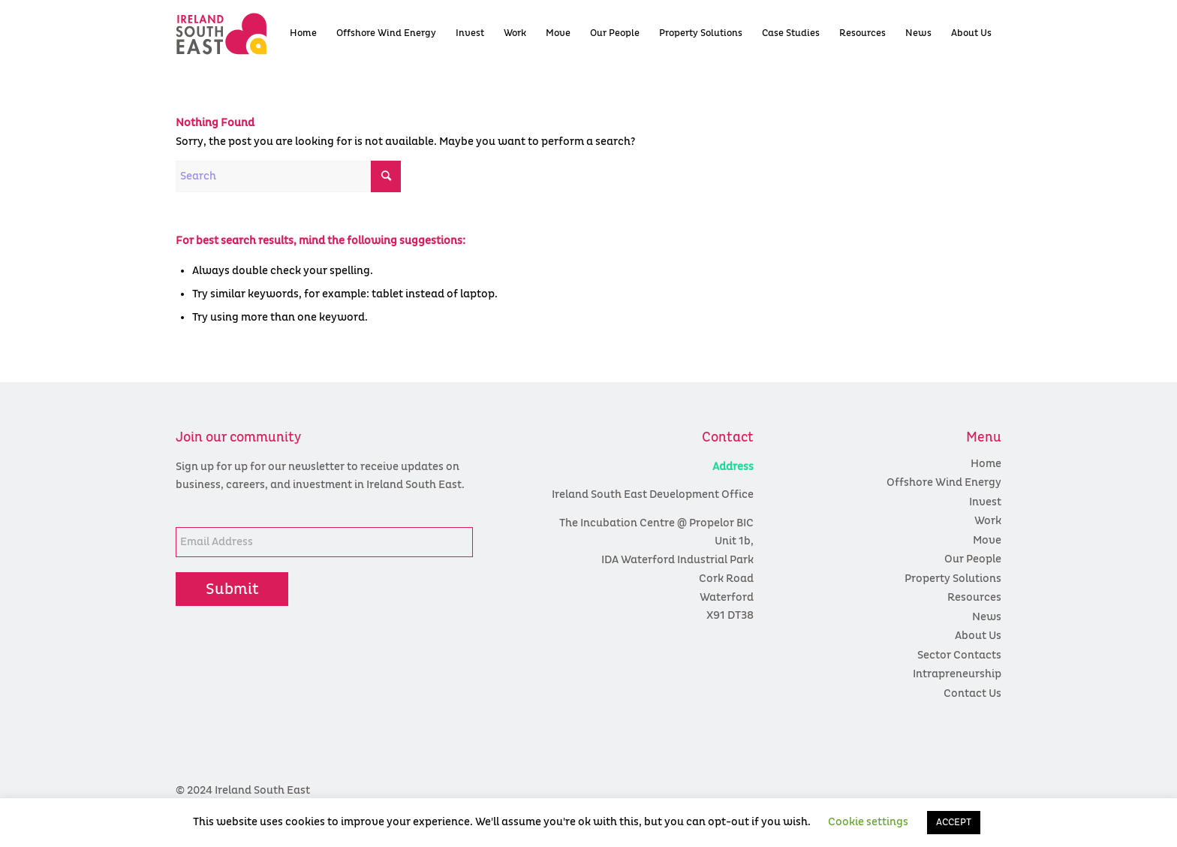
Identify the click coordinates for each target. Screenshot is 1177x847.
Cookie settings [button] (868, 821)
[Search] (288, 176)
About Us (978, 635)
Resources (974, 597)
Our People (972, 559)
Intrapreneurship (957, 674)
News (986, 616)
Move (987, 540)
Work (987, 520)
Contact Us (972, 693)
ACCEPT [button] (953, 822)
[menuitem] (303, 34)
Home (986, 463)
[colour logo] (248, 34)
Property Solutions (953, 578)
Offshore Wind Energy (944, 482)
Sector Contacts (959, 655)
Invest (985, 502)
